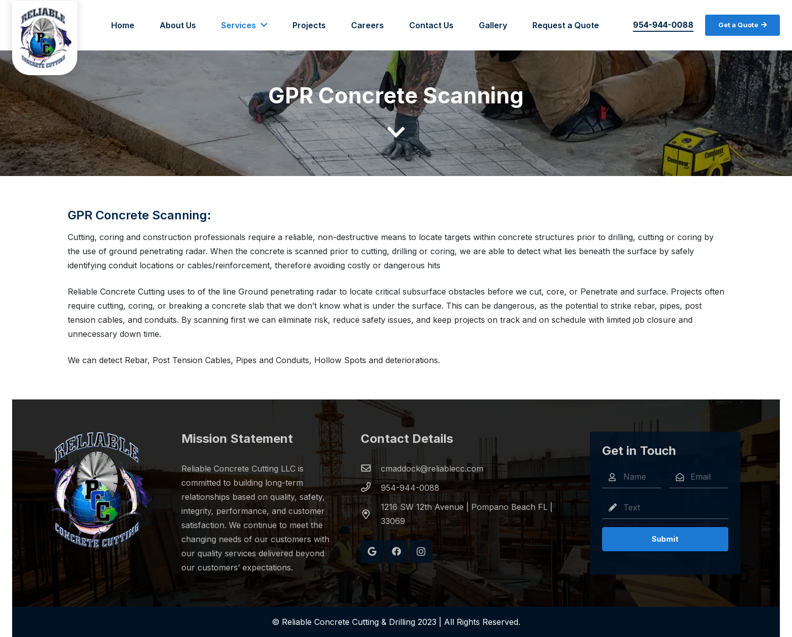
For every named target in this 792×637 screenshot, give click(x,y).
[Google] (372, 551)
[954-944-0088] (371, 488)
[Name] (631, 477)
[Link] (46, 38)
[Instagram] (421, 551)
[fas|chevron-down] (396, 133)
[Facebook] (396, 551)
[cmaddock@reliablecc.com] (371, 468)
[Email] (698, 477)
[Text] (665, 507)
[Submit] (665, 539)
